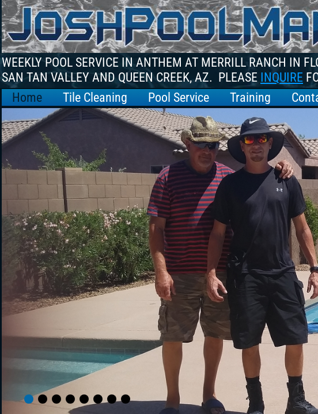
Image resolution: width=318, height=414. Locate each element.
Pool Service (178, 97)
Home (27, 97)
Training (250, 97)
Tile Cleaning (95, 97)
